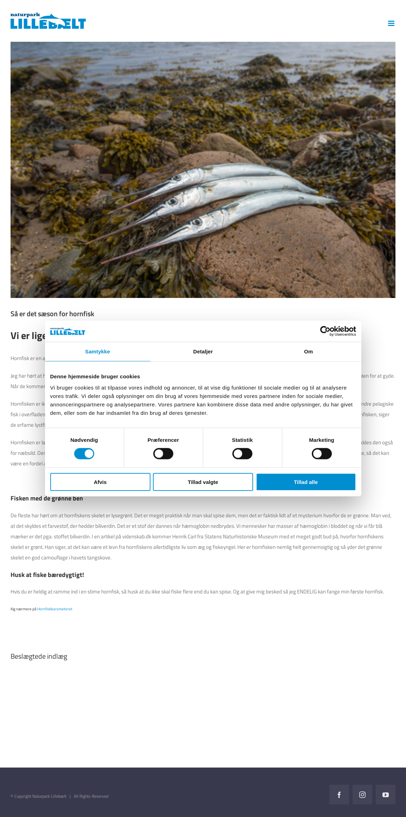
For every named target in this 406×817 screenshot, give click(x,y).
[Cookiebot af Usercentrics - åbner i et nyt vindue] (325, 331)
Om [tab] (308, 351)
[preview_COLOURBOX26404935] (203, 170)
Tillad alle (306, 482)
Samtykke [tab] (97, 351)
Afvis (100, 482)
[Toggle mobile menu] (391, 23)
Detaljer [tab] (203, 351)
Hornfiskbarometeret (55, 609)
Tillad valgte (203, 482)
